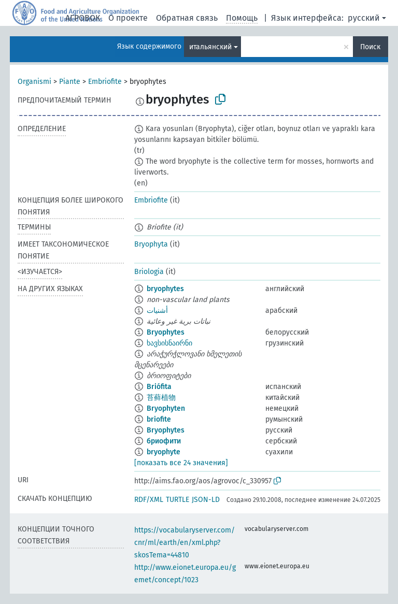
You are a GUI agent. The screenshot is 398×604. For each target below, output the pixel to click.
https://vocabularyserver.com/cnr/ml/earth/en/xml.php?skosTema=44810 (184, 542)
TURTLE (177, 499)
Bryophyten (166, 408)
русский (364, 18)
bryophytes (165, 288)
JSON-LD (206, 499)
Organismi (34, 81)
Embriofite (105, 81)
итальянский (210, 46)
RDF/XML (148, 499)
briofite (159, 419)
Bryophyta (151, 244)
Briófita (159, 386)
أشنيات (157, 310)
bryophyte (163, 452)
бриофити (164, 441)
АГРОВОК (82, 18)
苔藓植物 (161, 397)
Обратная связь (187, 18)
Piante (69, 81)
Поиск (370, 46)
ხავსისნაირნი (169, 343)
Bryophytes (165, 332)
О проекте (128, 18)
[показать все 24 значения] (181, 462)
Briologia (149, 271)
